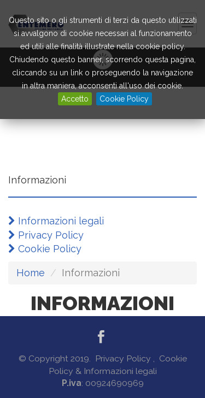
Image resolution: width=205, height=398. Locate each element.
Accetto (75, 98)
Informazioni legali (56, 221)
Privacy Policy (46, 235)
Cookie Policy (124, 98)
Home (30, 272)
